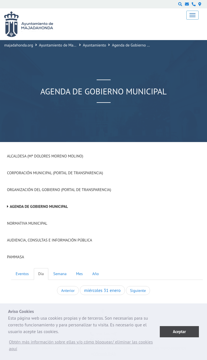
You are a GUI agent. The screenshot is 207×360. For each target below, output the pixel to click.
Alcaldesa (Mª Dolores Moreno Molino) (45, 156)
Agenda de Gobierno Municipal (39, 206)
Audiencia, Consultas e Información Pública (49, 240)
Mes (79, 273)
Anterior (68, 290)
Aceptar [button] (179, 331)
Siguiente (138, 290)
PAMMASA (15, 256)
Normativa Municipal (27, 223)
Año (95, 273)
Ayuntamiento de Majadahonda (65, 45)
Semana (59, 273)
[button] (84, 347)
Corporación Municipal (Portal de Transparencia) (55, 172)
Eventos (22, 273)
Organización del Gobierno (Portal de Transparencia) (59, 189)
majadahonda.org (18, 45)
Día (41, 273)
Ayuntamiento (94, 45)
